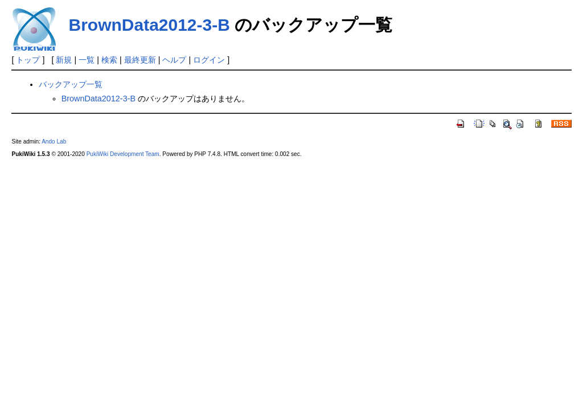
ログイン (209, 59)
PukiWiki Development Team (123, 154)
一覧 (87, 59)
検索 (109, 59)
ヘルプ (174, 59)
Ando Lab (54, 141)
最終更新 (140, 59)
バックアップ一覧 (70, 84)
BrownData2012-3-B (148, 24)
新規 (64, 59)
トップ (28, 59)
